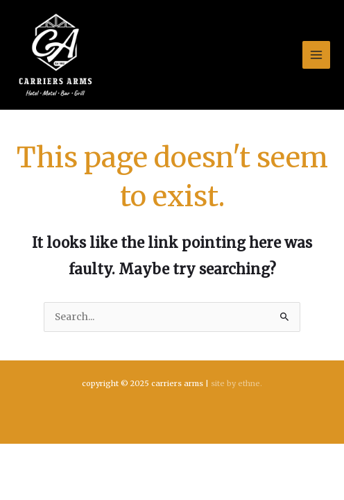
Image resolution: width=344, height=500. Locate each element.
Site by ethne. (236, 383)
